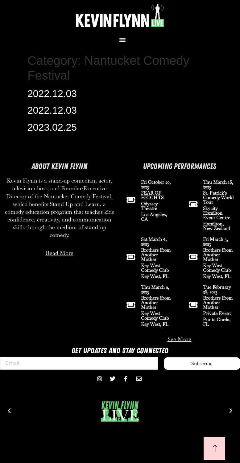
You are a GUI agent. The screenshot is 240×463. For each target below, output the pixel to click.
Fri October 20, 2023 (156, 184)
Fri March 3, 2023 (215, 241)
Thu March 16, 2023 (218, 184)
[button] (122, 39)
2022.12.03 (52, 93)
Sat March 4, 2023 (154, 241)
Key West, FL (154, 276)
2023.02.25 (52, 127)
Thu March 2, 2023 (155, 289)
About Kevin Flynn (59, 166)
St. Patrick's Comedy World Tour (218, 197)
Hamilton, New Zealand (216, 226)
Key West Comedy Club (155, 268)
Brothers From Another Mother (156, 254)
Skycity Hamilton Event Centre (216, 213)
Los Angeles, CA (154, 217)
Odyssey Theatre (149, 206)
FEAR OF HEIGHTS (152, 195)
